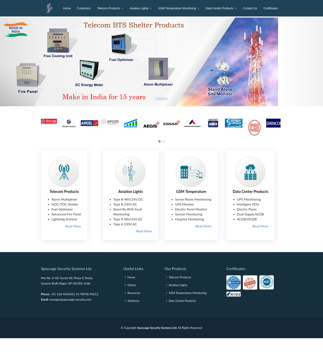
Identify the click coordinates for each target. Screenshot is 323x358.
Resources (134, 303)
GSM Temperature (191, 191)
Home (67, 8)
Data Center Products (250, 191)
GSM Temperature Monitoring (188, 303)
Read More (73, 226)
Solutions (133, 311)
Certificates (270, 8)
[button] (159, 143)
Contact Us (250, 8)
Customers (84, 8)
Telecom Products (64, 191)
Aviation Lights (130, 191)
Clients (132, 295)
